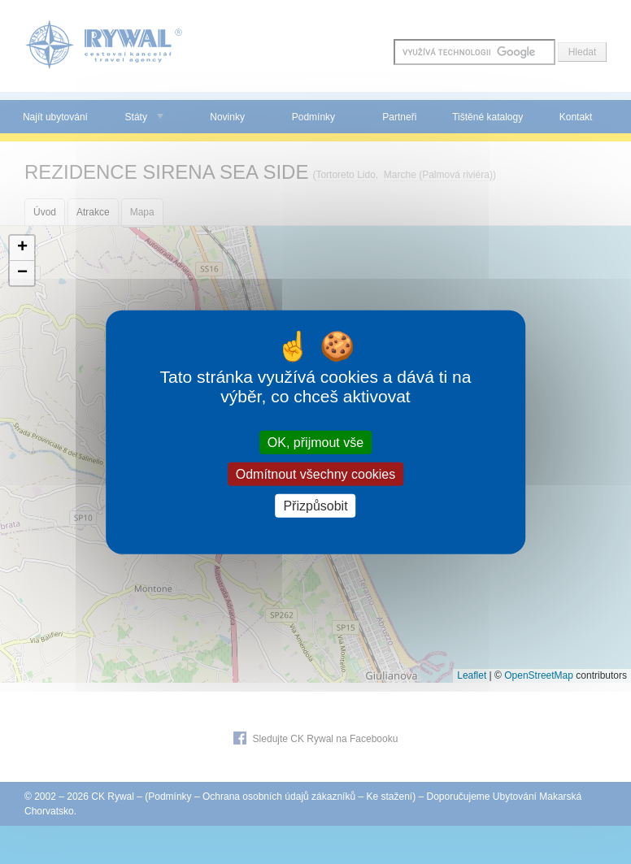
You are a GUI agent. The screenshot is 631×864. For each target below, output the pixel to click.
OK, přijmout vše (315, 442)
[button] (22, 248)
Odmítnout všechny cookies (316, 473)
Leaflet (471, 675)
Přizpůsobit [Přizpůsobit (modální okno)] (315, 506)
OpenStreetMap (538, 675)
